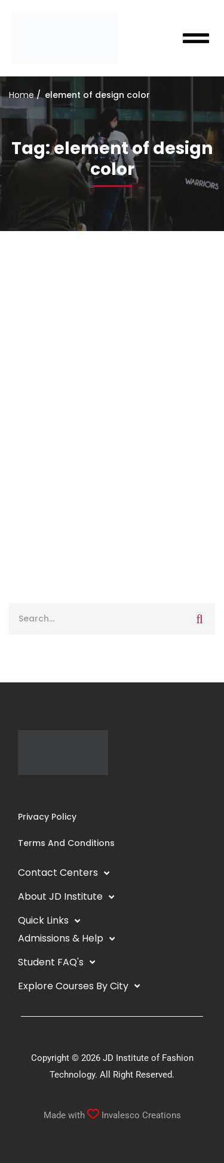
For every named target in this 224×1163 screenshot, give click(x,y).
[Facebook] (18, 792)
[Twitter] (56, 792)
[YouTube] (46, 792)
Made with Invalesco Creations (112, 1115)
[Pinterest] (65, 792)
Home (21, 95)
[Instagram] (27, 792)
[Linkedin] (37, 792)
